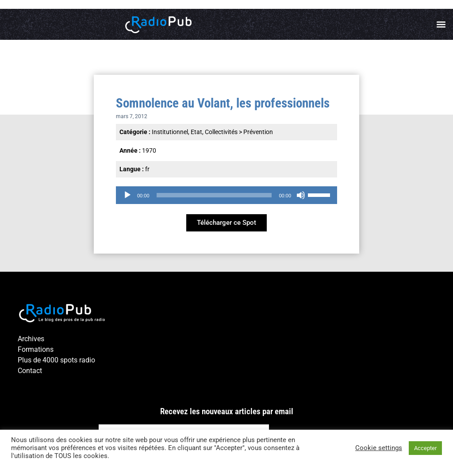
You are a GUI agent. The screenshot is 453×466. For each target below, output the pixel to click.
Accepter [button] (425, 448)
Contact (30, 370)
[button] (441, 24)
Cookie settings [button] (378, 448)
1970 (149, 150)
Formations (36, 349)
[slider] (214, 195)
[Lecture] (127, 195)
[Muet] (300, 195)
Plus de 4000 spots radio (56, 360)
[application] (226, 195)
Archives (31, 339)
